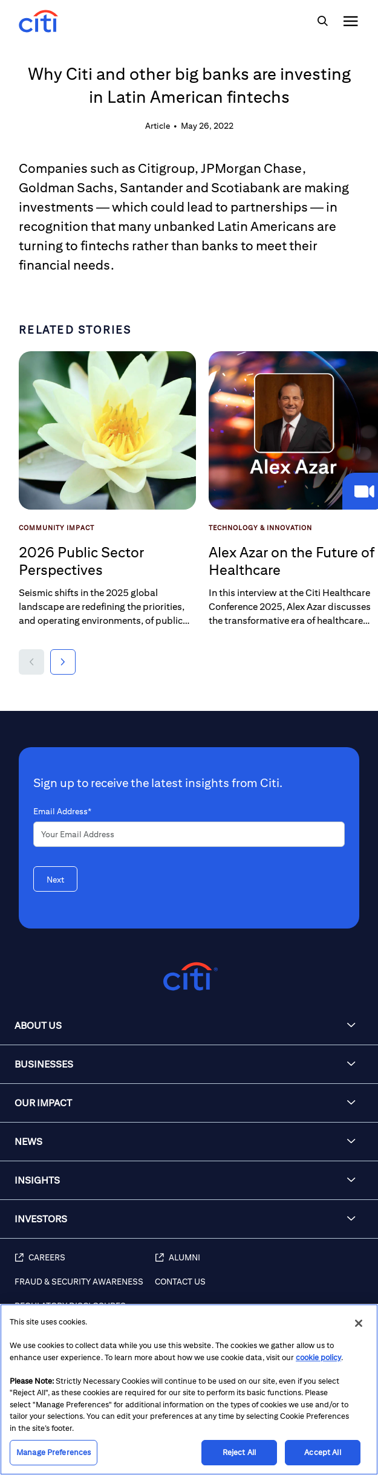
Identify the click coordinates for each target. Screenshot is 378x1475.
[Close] (358, 1323)
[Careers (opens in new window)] (85, 1264)
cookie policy (318, 1357)
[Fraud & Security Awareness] (85, 1288)
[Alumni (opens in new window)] (260, 1264)
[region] (189, 1389)
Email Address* (62, 811)
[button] (31, 662)
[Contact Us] (260, 1288)
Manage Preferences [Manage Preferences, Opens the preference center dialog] (53, 1452)
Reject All (239, 1452)
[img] (322, 21)
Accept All (322, 1452)
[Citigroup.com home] (189, 976)
